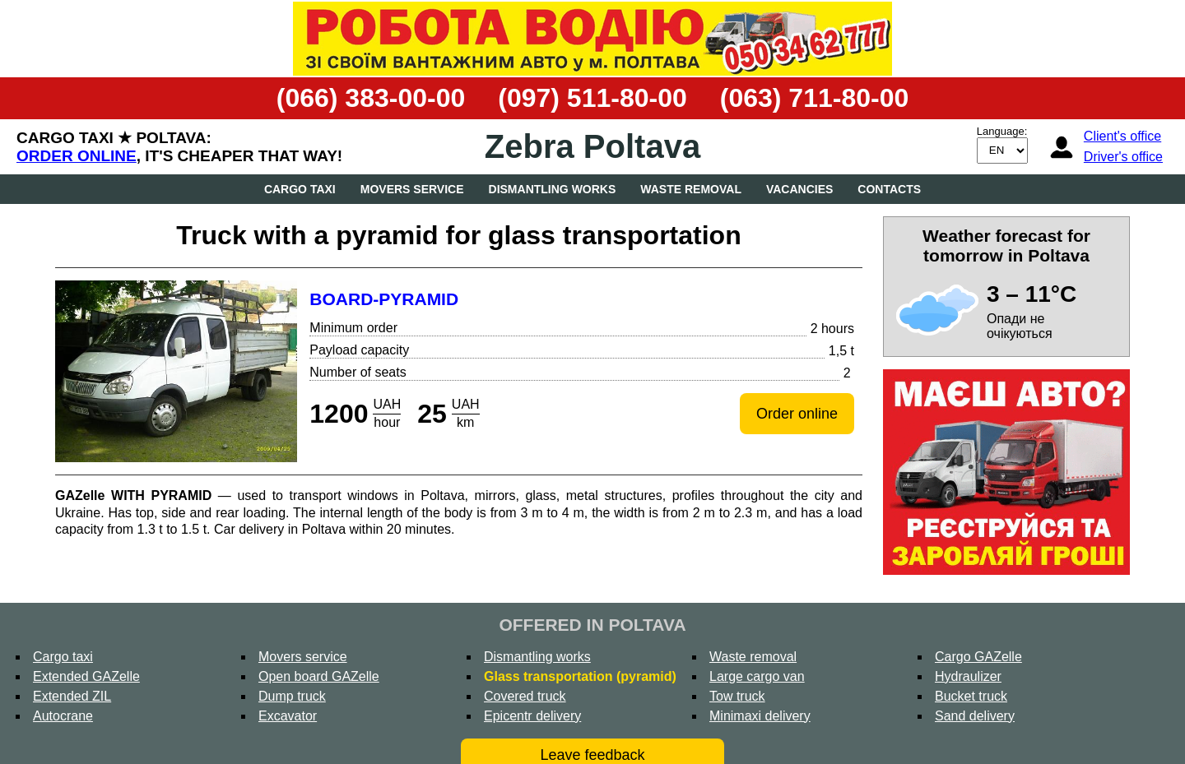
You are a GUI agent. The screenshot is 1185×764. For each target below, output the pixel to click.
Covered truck (525, 696)
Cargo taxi (300, 189)
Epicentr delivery (532, 716)
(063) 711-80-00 (814, 98)
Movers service (412, 189)
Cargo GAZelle (978, 657)
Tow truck (737, 696)
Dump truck (292, 696)
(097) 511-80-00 (592, 98)
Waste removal (690, 189)
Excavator (287, 716)
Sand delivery (975, 716)
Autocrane (63, 716)
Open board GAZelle (318, 676)
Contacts (889, 189)
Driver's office (1123, 157)
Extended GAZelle (86, 676)
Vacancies (799, 189)
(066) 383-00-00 (370, 98)
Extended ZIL (72, 696)
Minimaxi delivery (760, 716)
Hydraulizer (968, 676)
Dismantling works (552, 189)
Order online (76, 155)
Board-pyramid (383, 298)
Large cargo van (757, 676)
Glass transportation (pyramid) (580, 676)
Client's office (1122, 136)
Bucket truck (971, 696)
